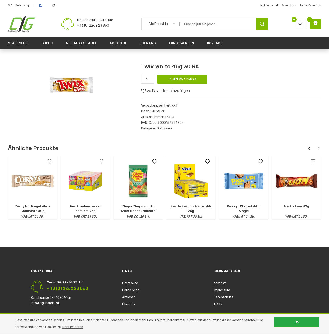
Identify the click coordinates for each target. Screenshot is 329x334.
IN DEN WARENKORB (182, 79)
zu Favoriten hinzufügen (165, 91)
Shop (47, 43)
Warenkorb (289, 5)
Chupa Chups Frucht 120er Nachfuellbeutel (138, 209)
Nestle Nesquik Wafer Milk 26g (191, 209)
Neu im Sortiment (81, 43)
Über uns (147, 43)
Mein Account (269, 5)
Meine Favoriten (310, 5)
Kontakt (214, 43)
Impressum (222, 290)
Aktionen (118, 43)
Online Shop (130, 290)
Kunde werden (181, 43)
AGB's (218, 304)
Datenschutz (223, 297)
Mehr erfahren (72, 327)
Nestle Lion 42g (296, 206)
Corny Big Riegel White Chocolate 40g (32, 209)
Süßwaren (164, 128)
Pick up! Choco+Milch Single (244, 209)
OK (296, 322)
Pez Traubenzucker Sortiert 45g (85, 209)
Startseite (18, 43)
